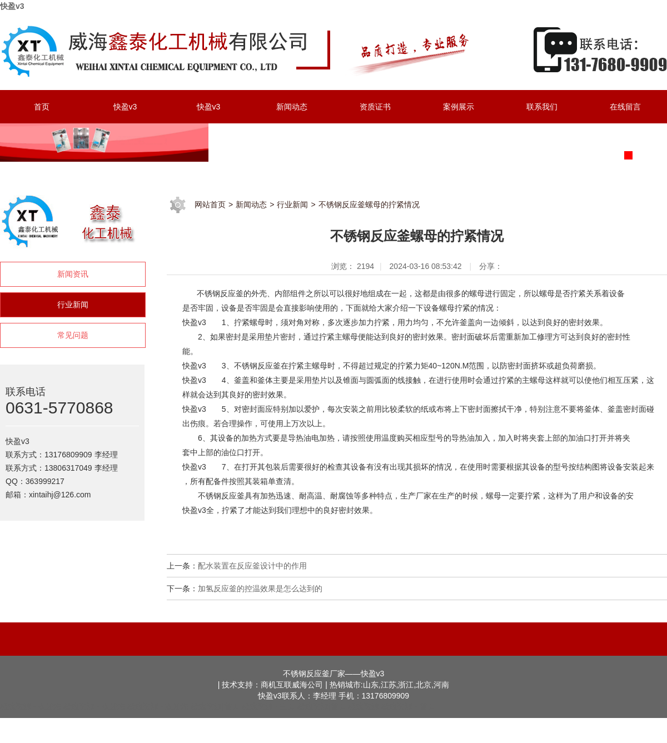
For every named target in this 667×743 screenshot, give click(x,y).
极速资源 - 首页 (408, 706)
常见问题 (72, 335)
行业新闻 (72, 304)
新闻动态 (251, 204)
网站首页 (210, 204)
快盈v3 (12, 6)
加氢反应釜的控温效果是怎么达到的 (260, 588)
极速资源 (363, 706)
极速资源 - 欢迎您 (30, 706)
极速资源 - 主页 (268, 706)
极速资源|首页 (215, 706)
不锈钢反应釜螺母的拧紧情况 (369, 204)
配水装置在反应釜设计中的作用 (252, 565)
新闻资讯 (72, 274)
